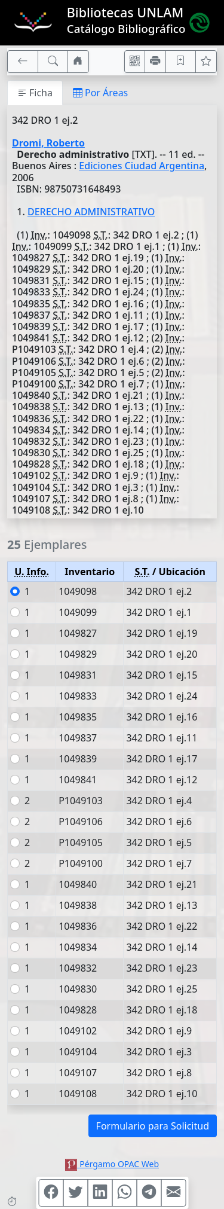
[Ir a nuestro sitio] (78, 61)
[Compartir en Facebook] (50, 1193)
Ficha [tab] (35, 92)
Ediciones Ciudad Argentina (141, 165)
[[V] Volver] (22, 61)
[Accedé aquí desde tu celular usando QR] (135, 61)
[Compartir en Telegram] (148, 1193)
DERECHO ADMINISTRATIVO (91, 211)
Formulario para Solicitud (152, 1125)
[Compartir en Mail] (173, 1193)
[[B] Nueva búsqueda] (53, 61)
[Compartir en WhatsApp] (124, 1193)
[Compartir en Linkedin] (99, 1193)
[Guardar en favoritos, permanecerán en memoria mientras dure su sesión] (181, 61)
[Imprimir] (155, 61)
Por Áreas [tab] (100, 92)
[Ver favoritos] (206, 61)
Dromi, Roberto (48, 142)
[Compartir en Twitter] (75, 1193)
